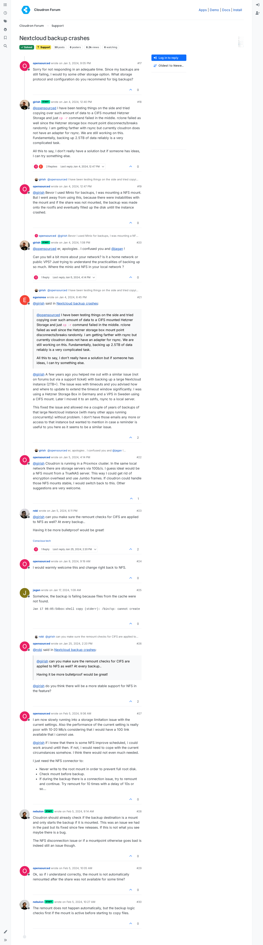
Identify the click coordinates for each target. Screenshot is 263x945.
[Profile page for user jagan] (25, 593)
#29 (139, 868)
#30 (139, 901)
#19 (139, 186)
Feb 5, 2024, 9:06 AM (77, 713)
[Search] (5, 46)
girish (36, 101)
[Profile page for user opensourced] (25, 66)
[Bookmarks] (5, 38)
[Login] (257, 5)
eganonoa (39, 297)
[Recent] (5, 13)
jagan (36, 590)
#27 (139, 713)
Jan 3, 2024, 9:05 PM (77, 63)
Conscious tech (42, 540)
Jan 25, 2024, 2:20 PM (77, 643)
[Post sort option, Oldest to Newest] (168, 66)
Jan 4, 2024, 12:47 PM (77, 186)
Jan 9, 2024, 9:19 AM (76, 561)
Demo (214, 10)
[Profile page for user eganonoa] (25, 300)
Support (43, 47)
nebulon (38, 811)
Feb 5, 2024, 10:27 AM (81, 901)
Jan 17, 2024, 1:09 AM (67, 590)
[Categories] (5, 5)
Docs (226, 10)
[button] (5, 932)
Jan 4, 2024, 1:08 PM (76, 242)
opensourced (41, 63)
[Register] (257, 13)
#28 (139, 811)
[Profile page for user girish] (25, 105)
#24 (139, 561)
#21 (139, 297)
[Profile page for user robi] (25, 513)
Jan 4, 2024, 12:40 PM (77, 101)
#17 (139, 63)
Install (237, 10)
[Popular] (5, 29)
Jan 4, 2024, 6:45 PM (73, 297)
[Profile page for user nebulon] (25, 814)
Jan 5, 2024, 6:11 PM (64, 510)
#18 (139, 101)
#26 (139, 643)
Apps (203, 10)
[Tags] (5, 21)
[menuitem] (257, 5)
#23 (139, 510)
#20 (139, 242)
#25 (139, 590)
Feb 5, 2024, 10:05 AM (77, 868)
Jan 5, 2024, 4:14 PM (76, 457)
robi (35, 510)
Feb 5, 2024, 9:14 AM (80, 811)
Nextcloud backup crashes (77, 303)
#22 (139, 457)
